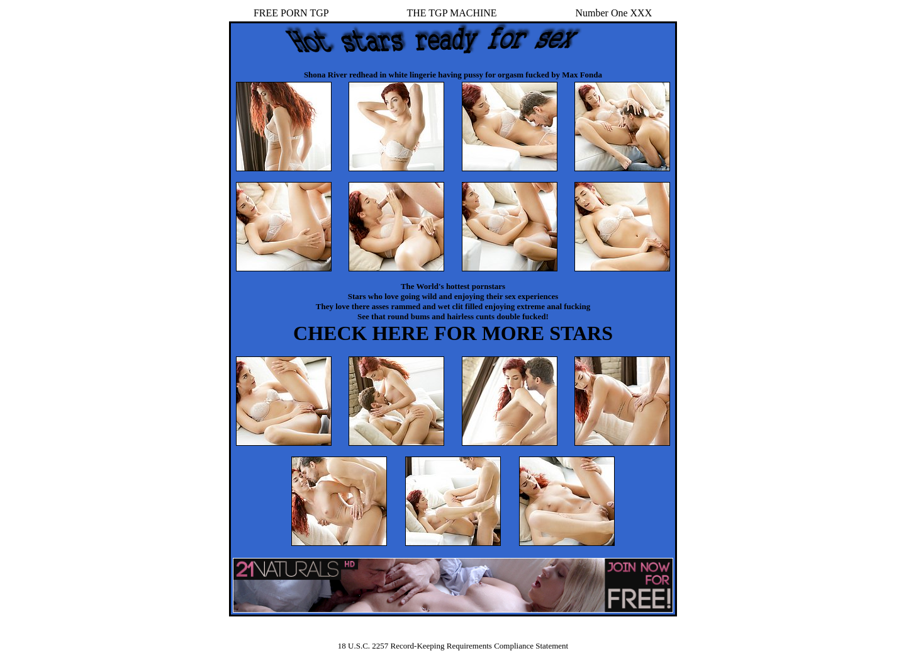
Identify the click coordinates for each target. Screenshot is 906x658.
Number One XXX (613, 13)
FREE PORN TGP (291, 13)
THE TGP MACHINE (452, 13)
